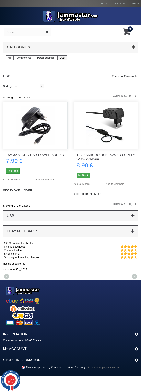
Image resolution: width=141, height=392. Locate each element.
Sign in (135, 3)
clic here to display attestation (103, 367)
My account (15, 349)
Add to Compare (44, 179)
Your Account (119, 3)
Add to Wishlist (11, 179)
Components (24, 58)
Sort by (7, 86)
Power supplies (45, 58)
